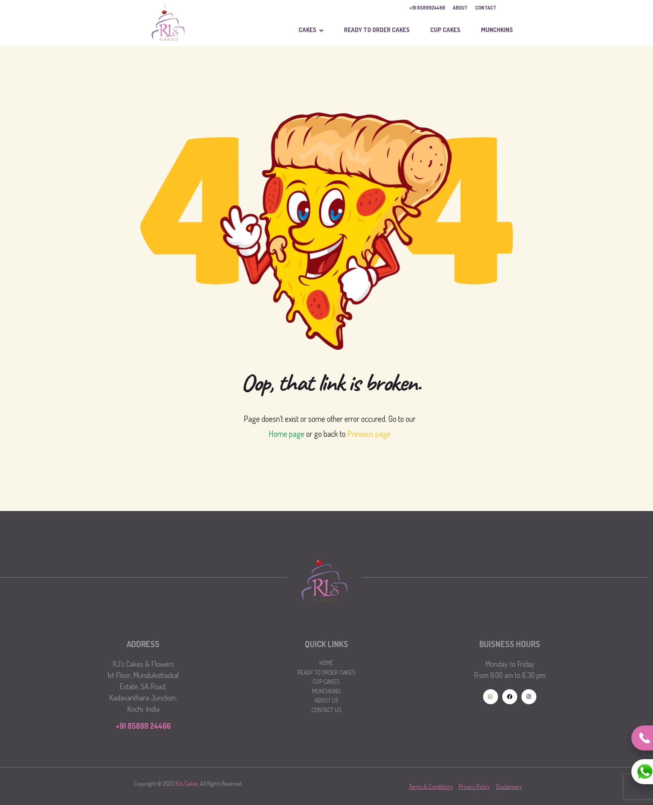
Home (326, 663)
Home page (286, 433)
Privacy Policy (474, 786)
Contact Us (326, 710)
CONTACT (485, 8)
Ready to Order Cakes (326, 672)
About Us (326, 700)
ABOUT (460, 8)
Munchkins (326, 691)
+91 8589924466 (427, 8)
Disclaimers (508, 786)
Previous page (369, 433)
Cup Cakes (326, 681)
